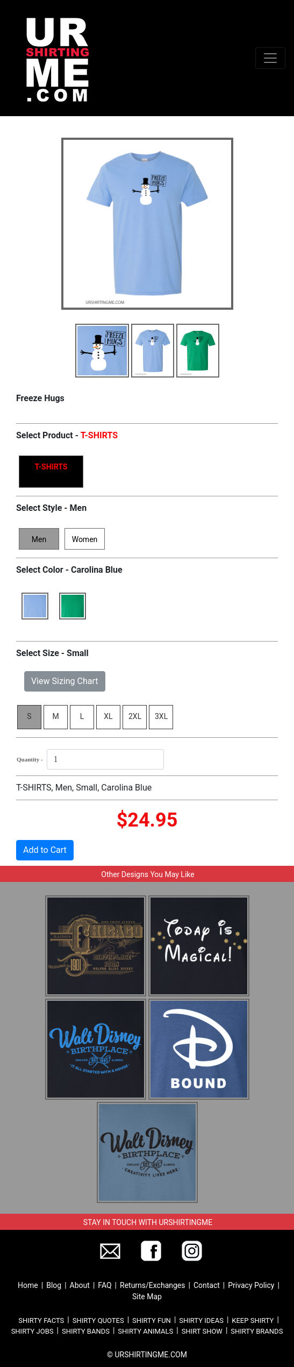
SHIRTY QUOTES (98, 1320)
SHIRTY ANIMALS (145, 1331)
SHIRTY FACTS (41, 1320)
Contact (206, 1285)
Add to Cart (45, 850)
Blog (53, 1285)
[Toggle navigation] (270, 58)
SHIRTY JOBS (32, 1331)
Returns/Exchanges (152, 1285)
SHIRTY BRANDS (257, 1331)
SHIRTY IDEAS (201, 1320)
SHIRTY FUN (151, 1320)
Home (28, 1285)
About (80, 1285)
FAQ (104, 1285)
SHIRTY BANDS (86, 1331)
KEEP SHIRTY (253, 1320)
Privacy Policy (251, 1285)
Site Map (147, 1296)
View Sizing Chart (64, 681)
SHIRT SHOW (202, 1331)
